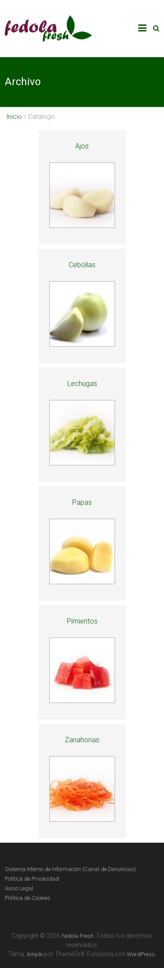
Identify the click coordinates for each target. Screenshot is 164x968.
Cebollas (82, 265)
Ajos (82, 146)
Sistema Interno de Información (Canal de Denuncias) (70, 869)
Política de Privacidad (32, 878)
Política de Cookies (27, 898)
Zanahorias (82, 740)
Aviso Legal (19, 888)
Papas (82, 502)
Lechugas (82, 383)
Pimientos (82, 621)
